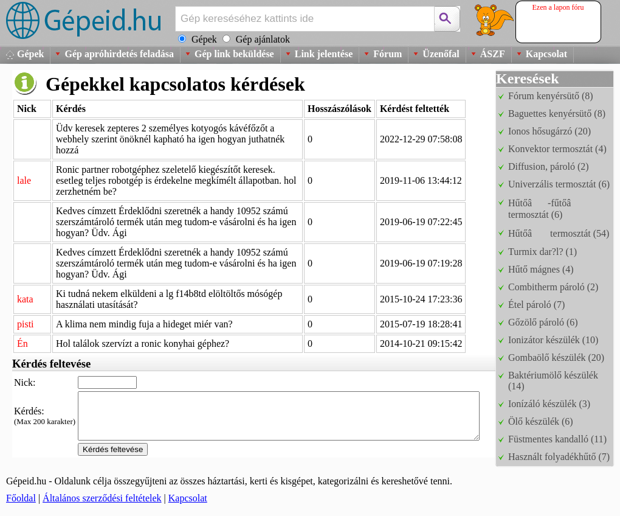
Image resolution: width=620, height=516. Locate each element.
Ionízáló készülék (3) (549, 404)
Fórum (387, 54)
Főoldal (21, 498)
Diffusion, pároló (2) (548, 166)
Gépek (30, 54)
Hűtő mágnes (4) (541, 269)
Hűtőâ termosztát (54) (558, 233)
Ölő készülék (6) (540, 421)
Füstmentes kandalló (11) (557, 439)
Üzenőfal (440, 54)
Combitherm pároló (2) (553, 287)
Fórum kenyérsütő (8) (550, 96)
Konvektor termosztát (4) (557, 149)
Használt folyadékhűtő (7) (559, 457)
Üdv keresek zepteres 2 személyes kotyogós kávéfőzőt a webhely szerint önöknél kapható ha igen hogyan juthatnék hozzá (170, 139)
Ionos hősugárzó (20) (549, 131)
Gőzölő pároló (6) (543, 322)
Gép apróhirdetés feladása (119, 54)
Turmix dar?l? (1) (542, 251)
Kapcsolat (546, 54)
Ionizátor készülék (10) (553, 340)
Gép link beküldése (234, 54)
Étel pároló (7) (536, 304)
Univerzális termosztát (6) (559, 184)
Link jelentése (324, 54)
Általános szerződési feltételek (102, 498)
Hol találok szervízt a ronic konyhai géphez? (142, 343)
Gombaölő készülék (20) (556, 357)
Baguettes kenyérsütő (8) (556, 113)
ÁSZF (492, 54)
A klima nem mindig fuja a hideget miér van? (144, 324)
